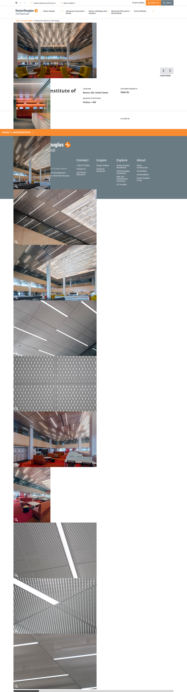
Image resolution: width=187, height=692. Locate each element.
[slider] (26, 691)
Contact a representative (18, 132)
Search (167, 3)
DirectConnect (68, 3)
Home (18, 21)
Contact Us (153, 3)
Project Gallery (138, 2)
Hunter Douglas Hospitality (43, 3)
